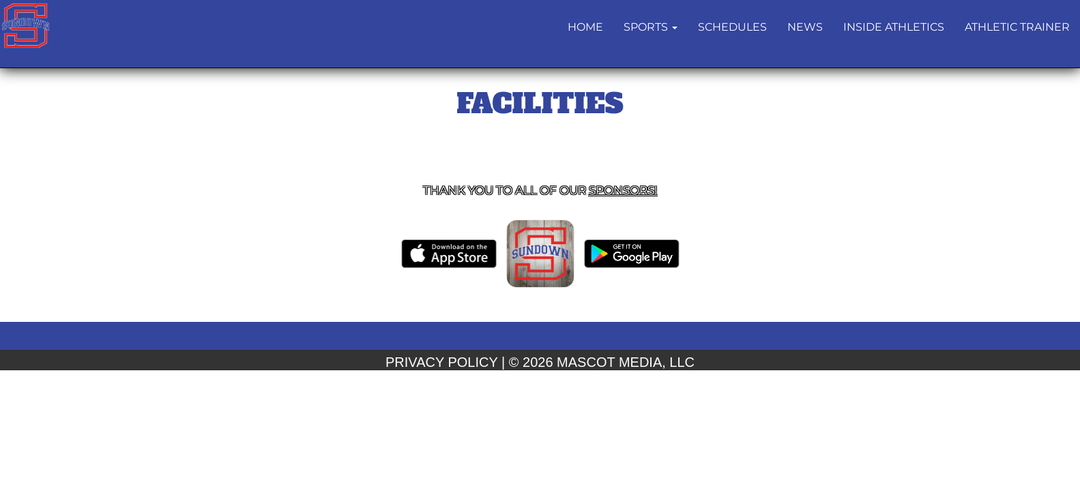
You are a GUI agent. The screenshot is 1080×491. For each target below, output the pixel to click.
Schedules (732, 26)
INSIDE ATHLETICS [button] (893, 26)
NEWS (805, 26)
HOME (585, 26)
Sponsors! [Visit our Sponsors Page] (623, 190)
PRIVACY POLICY (441, 362)
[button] (650, 27)
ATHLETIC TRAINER (1017, 26)
